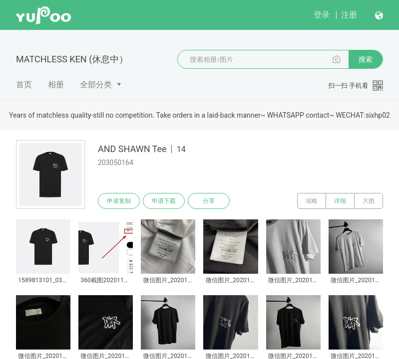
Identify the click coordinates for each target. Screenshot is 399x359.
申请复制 (119, 200)
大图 (369, 200)
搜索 (366, 59)
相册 (56, 84)
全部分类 (96, 84)
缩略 (312, 200)
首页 (24, 84)
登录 (322, 14)
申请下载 (164, 200)
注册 (349, 14)
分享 (209, 200)
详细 (340, 200)
